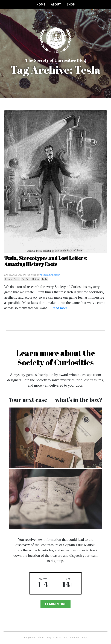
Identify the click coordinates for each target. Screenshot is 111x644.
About (56, 4)
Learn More (55, 604)
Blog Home (30, 637)
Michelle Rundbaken (50, 274)
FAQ (49, 637)
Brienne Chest (12, 279)
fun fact (26, 279)
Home (40, 4)
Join (65, 637)
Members (74, 637)
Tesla (44, 279)
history (35, 279)
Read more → (61, 308)
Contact (57, 637)
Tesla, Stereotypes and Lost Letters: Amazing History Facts (45, 261)
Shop (71, 4)
